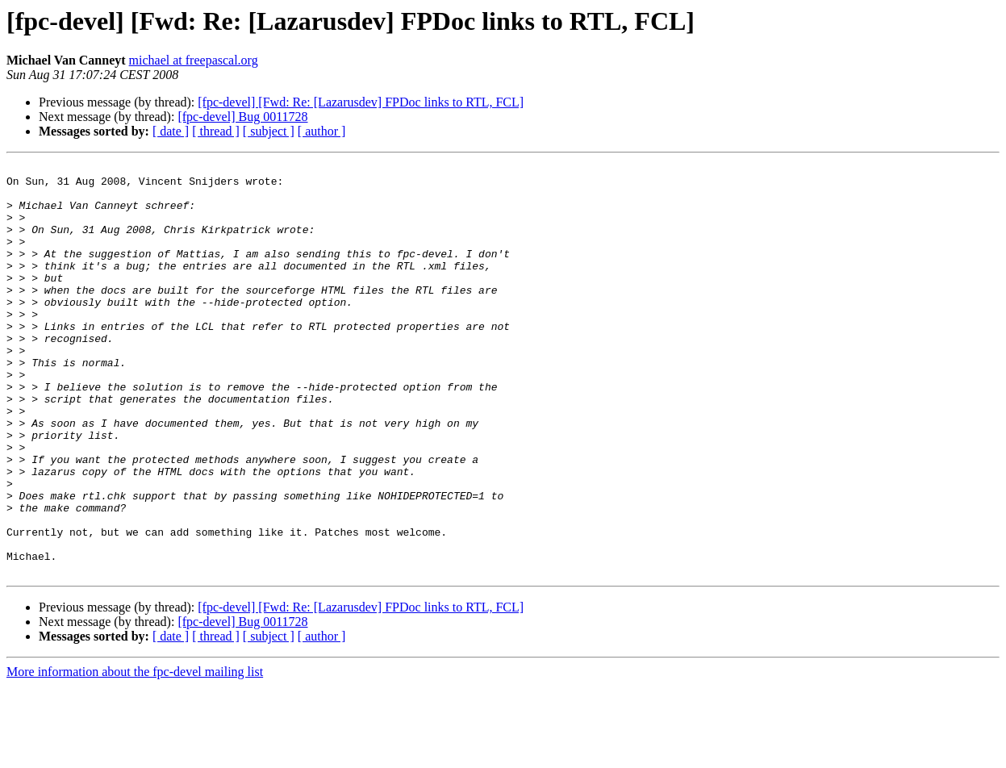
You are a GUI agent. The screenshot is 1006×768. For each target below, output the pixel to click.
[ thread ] (216, 131)
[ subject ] (268, 131)
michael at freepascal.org (193, 60)
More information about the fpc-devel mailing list (134, 754)
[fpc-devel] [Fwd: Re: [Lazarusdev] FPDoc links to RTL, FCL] (361, 102)
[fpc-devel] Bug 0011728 (242, 116)
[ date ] (170, 131)
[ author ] (322, 131)
